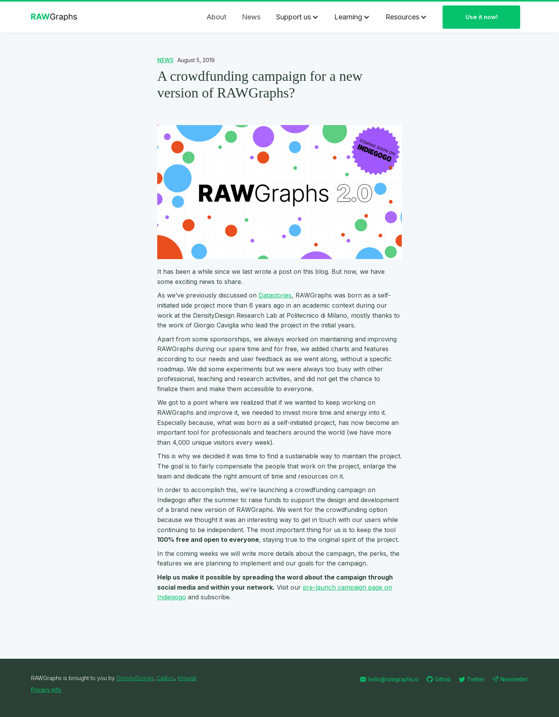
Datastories (275, 295)
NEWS (165, 60)
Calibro (165, 678)
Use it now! (481, 17)
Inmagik (187, 678)
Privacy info (46, 689)
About (216, 17)
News (251, 17)
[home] (56, 17)
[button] (297, 17)
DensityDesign (134, 678)
